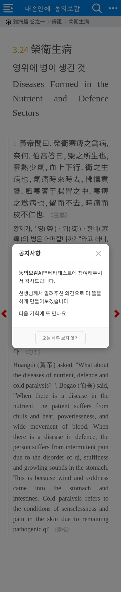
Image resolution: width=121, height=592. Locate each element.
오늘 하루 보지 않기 (60, 338)
